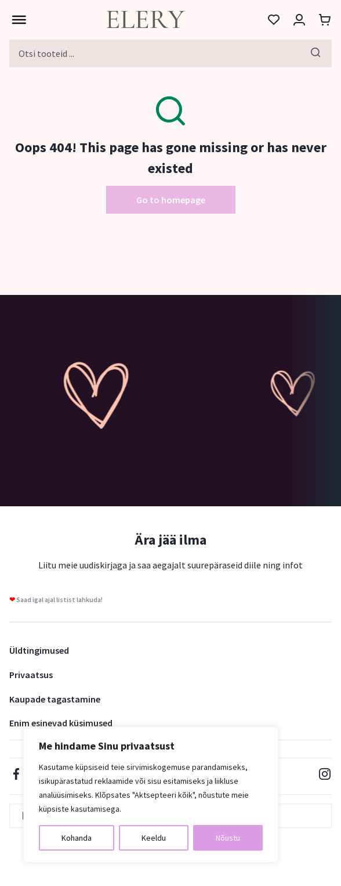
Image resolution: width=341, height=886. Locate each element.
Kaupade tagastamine (54, 699)
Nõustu (228, 838)
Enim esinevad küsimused (61, 723)
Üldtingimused (39, 650)
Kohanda (76, 838)
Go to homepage (170, 200)
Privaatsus (31, 674)
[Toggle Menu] (16, 20)
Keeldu (154, 838)
